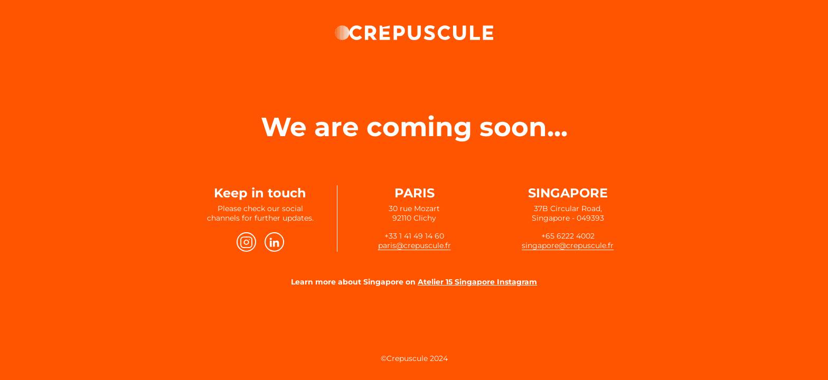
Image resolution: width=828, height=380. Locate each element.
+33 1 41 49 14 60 (414, 236)
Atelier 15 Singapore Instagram (477, 282)
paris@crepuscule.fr (414, 245)
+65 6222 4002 (568, 236)
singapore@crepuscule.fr (568, 245)
